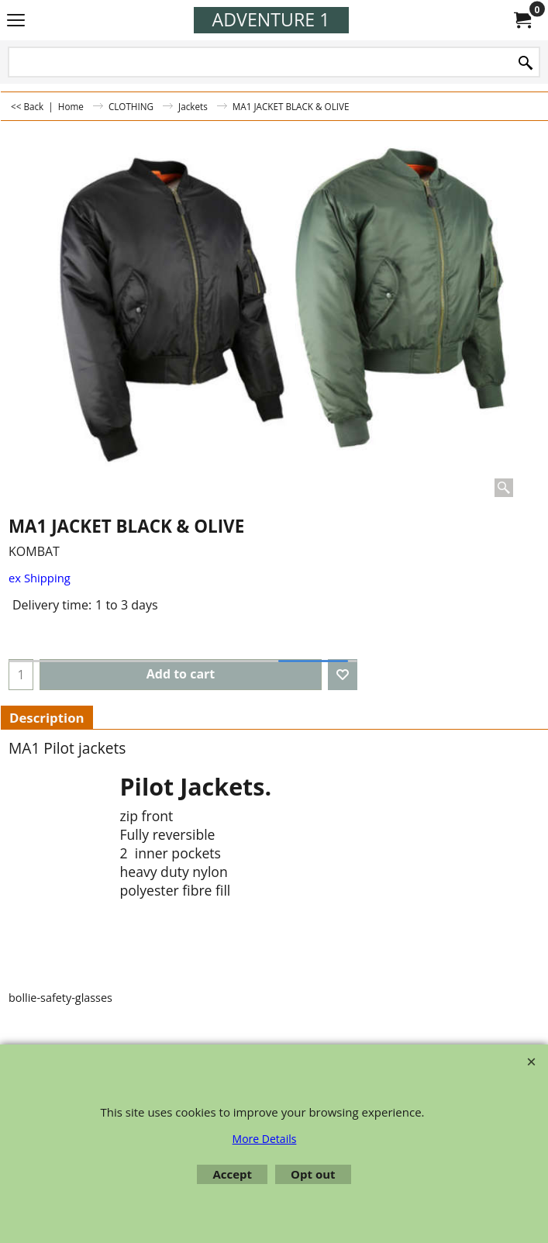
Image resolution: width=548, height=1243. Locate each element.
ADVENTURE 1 (271, 19)
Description (46, 718)
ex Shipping (40, 577)
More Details (265, 1138)
